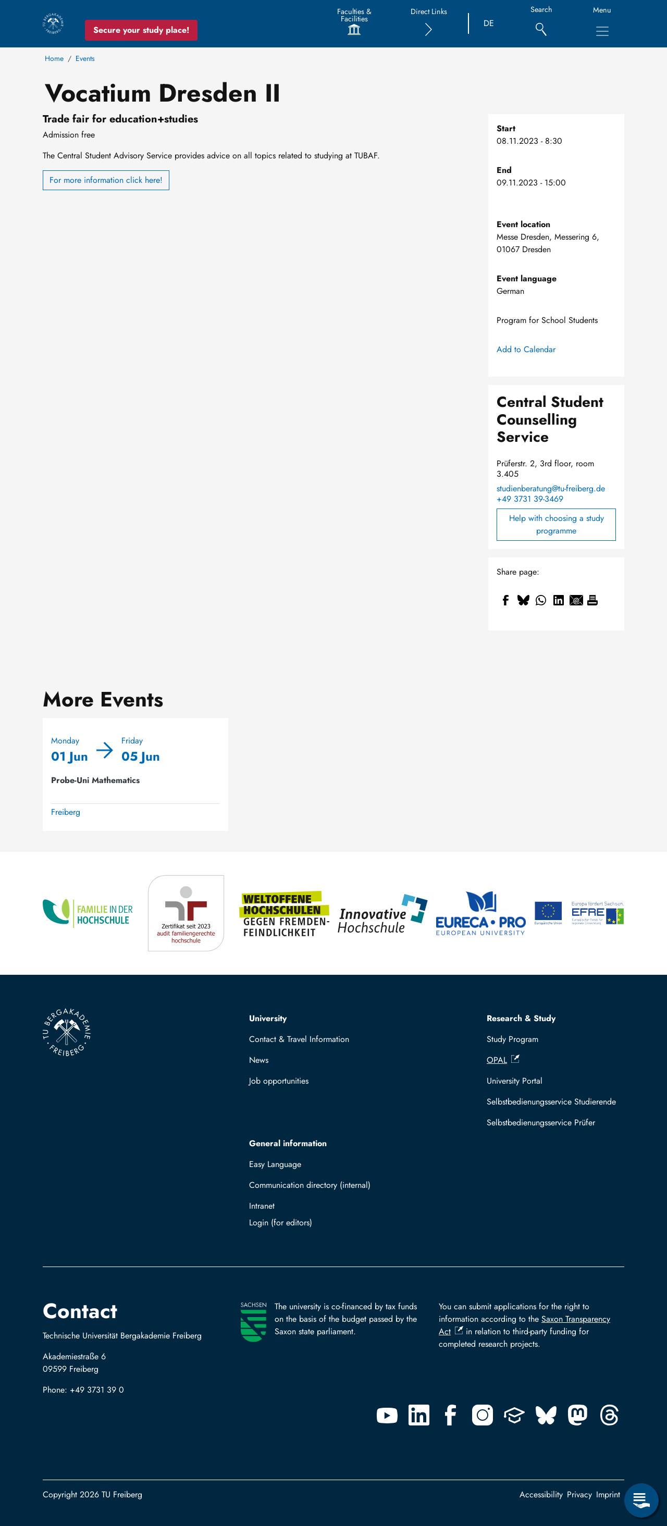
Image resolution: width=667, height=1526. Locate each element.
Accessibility (541, 1494)
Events (85, 58)
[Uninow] (514, 1415)
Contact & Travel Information (299, 1039)
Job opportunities (278, 1081)
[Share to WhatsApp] (541, 600)
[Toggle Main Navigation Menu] (602, 31)
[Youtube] (387, 1415)
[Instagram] (482, 1415)
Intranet (262, 1206)
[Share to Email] (576, 600)
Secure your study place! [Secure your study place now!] (141, 30)
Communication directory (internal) (309, 1185)
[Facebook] (450, 1415)
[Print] (592, 600)
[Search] (541, 24)
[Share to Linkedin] (558, 600)
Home (54, 58)
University (268, 1018)
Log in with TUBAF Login (318, 1223)
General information (288, 1143)
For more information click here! (106, 180)
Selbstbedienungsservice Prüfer (541, 1122)
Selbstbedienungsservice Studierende (551, 1102)
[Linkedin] (419, 1415)
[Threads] (609, 1415)
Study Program (512, 1039)
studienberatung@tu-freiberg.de (551, 488)
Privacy (579, 1494)
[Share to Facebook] (505, 600)
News (258, 1060)
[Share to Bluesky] (523, 600)
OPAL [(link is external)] (503, 1060)
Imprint (608, 1494)
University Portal (514, 1081)
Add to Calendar (526, 349)
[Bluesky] (546, 1415)
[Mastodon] (577, 1415)
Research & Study (521, 1018)
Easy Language (275, 1164)
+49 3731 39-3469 (530, 499)
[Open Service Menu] (641, 1500)
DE (489, 23)
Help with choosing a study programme (556, 524)
